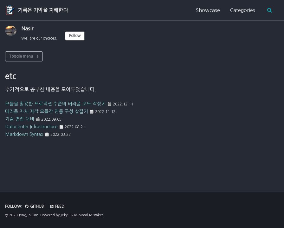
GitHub (34, 206)
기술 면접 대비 (20, 118)
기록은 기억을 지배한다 (43, 10)
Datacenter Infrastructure (35, 126)
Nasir (27, 28)
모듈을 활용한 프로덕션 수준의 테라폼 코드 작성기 (59, 103)
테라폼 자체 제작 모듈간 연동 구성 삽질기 (49, 111)
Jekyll (65, 215)
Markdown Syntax (26, 133)
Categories (242, 10)
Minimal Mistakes (88, 215)
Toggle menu (21, 56)
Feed (57, 206)
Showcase (208, 10)
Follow (75, 36)
